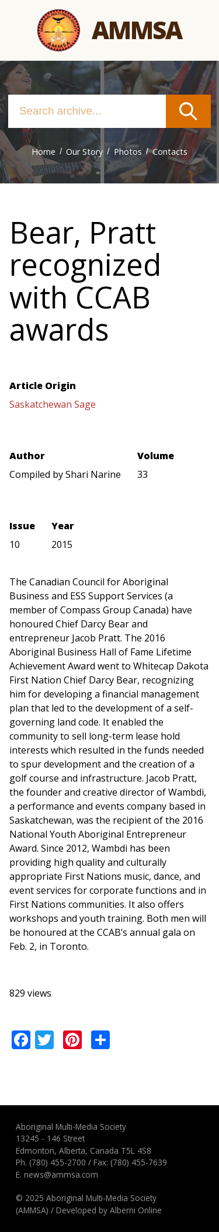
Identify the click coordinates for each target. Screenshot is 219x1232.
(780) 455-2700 (57, 1162)
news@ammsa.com (61, 1174)
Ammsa (137, 29)
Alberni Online (136, 1210)
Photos (128, 151)
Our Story (84, 151)
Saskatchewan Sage (52, 404)
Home (43, 151)
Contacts (169, 151)
